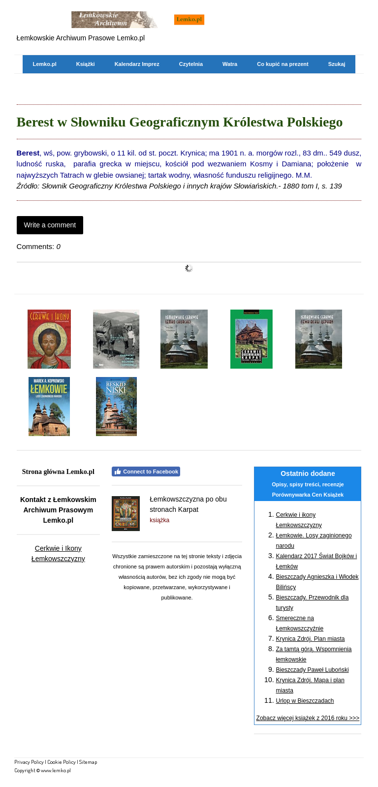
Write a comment (50, 225)
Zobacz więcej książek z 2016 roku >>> (308, 718)
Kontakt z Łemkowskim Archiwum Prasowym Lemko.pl (58, 510)
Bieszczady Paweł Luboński (312, 669)
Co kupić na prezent (283, 64)
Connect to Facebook (146, 471)
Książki (85, 64)
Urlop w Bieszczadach (305, 700)
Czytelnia (191, 64)
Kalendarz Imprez (137, 64)
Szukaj (337, 64)
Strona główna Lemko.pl (58, 471)
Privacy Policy (29, 761)
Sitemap (88, 761)
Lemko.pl (44, 64)
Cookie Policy (61, 761)
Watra (229, 64)
